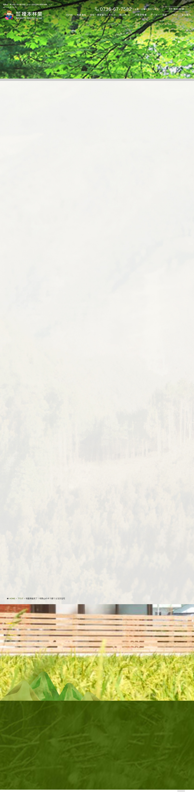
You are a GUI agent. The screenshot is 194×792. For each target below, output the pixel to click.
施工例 (123, 15)
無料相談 (176, 9)
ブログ (174, 15)
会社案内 (186, 15)
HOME (69, 15)
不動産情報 (141, 15)
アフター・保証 (159, 15)
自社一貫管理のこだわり (103, 15)
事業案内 (81, 15)
